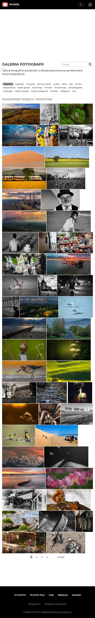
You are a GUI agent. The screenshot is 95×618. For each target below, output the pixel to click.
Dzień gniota (24, 87)
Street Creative (22, 91)
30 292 (61, 557)
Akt (71, 84)
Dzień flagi (37, 87)
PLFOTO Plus (37, 595)
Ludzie (56, 84)
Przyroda (30, 84)
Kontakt (76, 595)
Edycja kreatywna (39, 91)
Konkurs (54, 91)
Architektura (60, 87)
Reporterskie (9, 87)
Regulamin (34, 604)
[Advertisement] (47, 30)
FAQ (51, 595)
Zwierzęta (8, 91)
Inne (74, 91)
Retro (64, 84)
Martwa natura (44, 84)
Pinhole (48, 87)
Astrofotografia (75, 87)
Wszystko (8, 84)
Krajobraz (19, 84)
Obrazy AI (65, 91)
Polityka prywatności (55, 604)
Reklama (63, 595)
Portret (78, 84)
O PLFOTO (20, 595)
